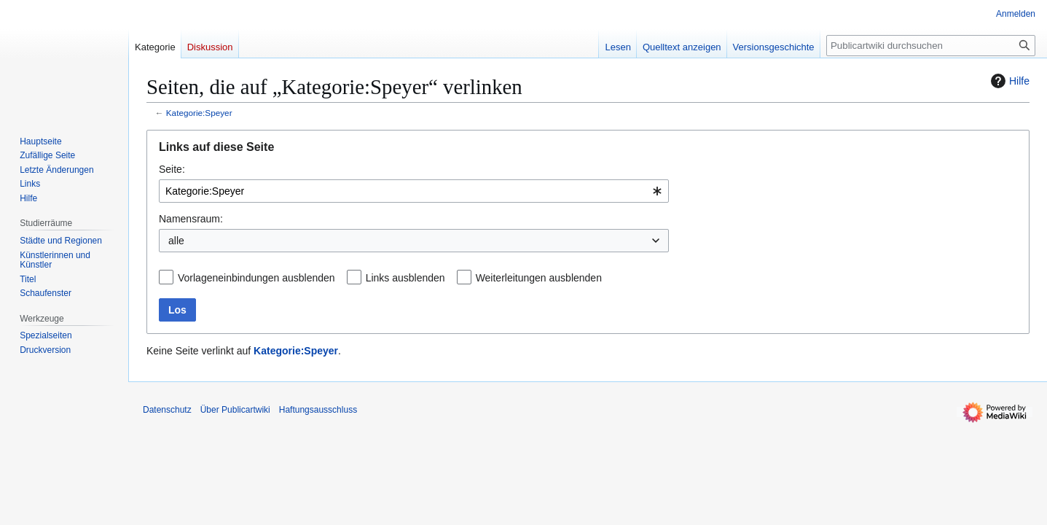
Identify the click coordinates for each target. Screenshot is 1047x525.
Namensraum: (191, 219)
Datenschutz (167, 410)
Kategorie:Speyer (199, 112)
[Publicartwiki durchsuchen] (930, 45)
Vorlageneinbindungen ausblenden (256, 278)
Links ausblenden (405, 278)
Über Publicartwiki (235, 410)
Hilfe (1008, 81)
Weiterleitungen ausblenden (539, 278)
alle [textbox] (176, 240)
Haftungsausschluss (318, 410)
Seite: (172, 169)
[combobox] (414, 191)
